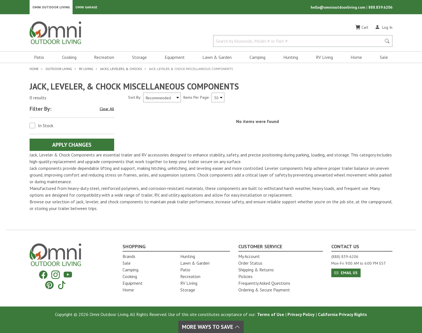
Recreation (104, 57)
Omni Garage (86, 7)
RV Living (324, 57)
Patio (39, 57)
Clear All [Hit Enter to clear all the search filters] (107, 109)
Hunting (290, 57)
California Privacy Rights (342, 314)
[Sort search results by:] (162, 98)
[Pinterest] (49, 284)
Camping (257, 57)
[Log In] (383, 27)
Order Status (250, 263)
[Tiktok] (61, 284)
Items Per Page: (196, 97)
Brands (129, 256)
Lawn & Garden (217, 57)
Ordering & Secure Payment (264, 290)
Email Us (346, 272)
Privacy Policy (301, 314)
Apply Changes (72, 145)
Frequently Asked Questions (264, 283)
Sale (384, 57)
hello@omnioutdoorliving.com (338, 7)
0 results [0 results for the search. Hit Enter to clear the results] (38, 98)
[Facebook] (43, 274)
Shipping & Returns (256, 269)
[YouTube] (68, 274)
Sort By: (134, 97)
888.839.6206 (380, 7)
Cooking (69, 57)
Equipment (175, 57)
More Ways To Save (211, 326)
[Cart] (361, 27)
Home (356, 57)
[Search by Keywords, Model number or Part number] (299, 41)
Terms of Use (270, 314)
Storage (139, 57)
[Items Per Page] (218, 98)
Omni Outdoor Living (51, 7)
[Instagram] (55, 274)
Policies (245, 276)
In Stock (45, 126)
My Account (249, 256)
